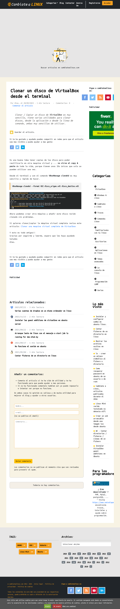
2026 (65, 554)
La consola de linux (99, 270)
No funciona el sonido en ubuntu (30, 346)
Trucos (98, 213)
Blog (62, 3)
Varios (98, 290)
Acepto (47, 606)
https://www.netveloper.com (106, 502)
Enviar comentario (23, 461)
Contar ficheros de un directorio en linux (35, 356)
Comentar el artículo (23, 106)
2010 (86, 566)
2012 (107, 562)
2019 (86, 558)
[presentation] (31, 454)
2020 (76, 558)
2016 (68, 562)
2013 (98, 562)
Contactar (70, 3)
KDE (34, 546)
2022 (104, 554)
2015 (79, 562)
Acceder (107, 3)
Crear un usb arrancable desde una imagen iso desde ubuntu (100, 421)
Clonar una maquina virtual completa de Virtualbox (48, 226)
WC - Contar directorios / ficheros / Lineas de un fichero (100, 436)
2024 (84, 554)
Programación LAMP (100, 281)
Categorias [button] (51, 3)
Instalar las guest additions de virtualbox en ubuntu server (41, 322)
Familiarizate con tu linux (101, 230)
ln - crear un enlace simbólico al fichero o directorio (99, 358)
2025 (74, 554)
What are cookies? (69, 606)
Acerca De (79, 4)
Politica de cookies (25, 586)
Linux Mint (27, 552)
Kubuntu (46, 546)
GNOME (22, 546)
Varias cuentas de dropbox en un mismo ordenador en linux (43, 311)
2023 (94, 554)
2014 (89, 562)
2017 (106, 558)
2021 (66, 558)
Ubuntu (43, 552)
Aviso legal (38, 584)
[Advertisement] (60, 30)
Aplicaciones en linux (100, 250)
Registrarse (94, 3)
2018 (96, 558)
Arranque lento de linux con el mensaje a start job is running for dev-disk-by (41, 335)
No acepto (57, 606)
